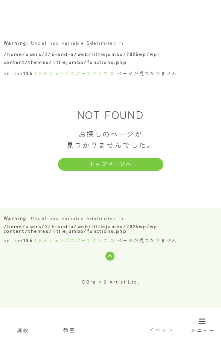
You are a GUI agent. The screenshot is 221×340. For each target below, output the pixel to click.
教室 (69, 323)
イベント (161, 323)
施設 (23, 323)
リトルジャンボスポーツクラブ (70, 73)
